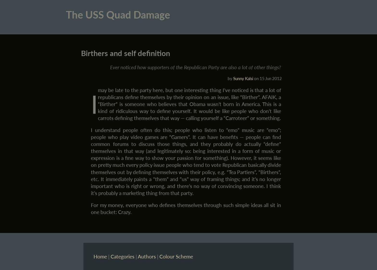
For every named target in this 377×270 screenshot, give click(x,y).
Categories (122, 256)
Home (100, 256)
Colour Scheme (176, 256)
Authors (147, 256)
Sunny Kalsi (243, 78)
